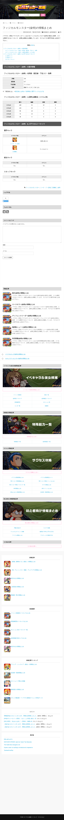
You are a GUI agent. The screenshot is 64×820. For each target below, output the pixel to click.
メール (5, 251)
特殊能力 (46, 32)
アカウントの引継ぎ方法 (46, 535)
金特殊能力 (53, 32)
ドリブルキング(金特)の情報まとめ (13, 354)
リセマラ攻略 (46, 528)
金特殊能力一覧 (47, 441)
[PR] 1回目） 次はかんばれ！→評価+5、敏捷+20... (18, 721)
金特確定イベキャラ (47, 398)
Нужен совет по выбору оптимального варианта (18, 747)
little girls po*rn (8, 739)
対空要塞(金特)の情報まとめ (22, 338)
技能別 (46, 405)
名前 (4, 245)
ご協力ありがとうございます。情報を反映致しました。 (20, 724)
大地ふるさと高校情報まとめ (17, 492)
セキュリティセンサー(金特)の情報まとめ (15, 358)
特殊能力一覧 (17, 441)
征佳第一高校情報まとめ (46, 492)
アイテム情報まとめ (17, 535)
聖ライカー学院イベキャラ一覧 (17, 484)
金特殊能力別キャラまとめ (18, 638)
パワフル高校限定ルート (46, 477)
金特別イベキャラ (17, 398)
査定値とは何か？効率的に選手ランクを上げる (29, 91)
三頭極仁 (14, 151)
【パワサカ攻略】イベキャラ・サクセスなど (34, 817)
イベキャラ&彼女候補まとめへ (32, 389)
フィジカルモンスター (33, 187)
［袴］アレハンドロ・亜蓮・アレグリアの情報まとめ (26, 570)
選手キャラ (8, 56)
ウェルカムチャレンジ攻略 (17, 531)
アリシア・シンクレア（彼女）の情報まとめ (24, 664)
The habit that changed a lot (12, 744)
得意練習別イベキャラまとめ (19, 621)
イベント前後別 (17, 394)
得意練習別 (17, 402)
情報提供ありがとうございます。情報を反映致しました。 (21, 715)
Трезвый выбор (8, 750)
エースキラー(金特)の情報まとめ (23, 304)
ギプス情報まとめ (46, 484)
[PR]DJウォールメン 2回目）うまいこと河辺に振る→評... (20, 718)
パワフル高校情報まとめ (17, 477)
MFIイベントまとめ (46, 488)
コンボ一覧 (17, 405)
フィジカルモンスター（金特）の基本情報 (15, 48)
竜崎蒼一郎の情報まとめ (18, 595)
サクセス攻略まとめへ (32, 472)
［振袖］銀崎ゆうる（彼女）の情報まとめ (23, 561)
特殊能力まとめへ (32, 436)
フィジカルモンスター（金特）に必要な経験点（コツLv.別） (20, 52)
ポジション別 (46, 402)
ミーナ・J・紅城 (14, 143)
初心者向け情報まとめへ (32, 523)
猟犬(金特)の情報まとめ (20, 293)
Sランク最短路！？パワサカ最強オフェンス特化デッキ (27, 698)
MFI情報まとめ (17, 488)
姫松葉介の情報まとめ (17, 689)
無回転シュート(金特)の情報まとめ (24, 327)
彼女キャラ (8, 57)
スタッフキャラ (9, 59)
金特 (59, 187)
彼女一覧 (46, 394)
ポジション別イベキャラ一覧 (19, 629)
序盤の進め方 (17, 528)
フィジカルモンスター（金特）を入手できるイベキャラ (19, 54)
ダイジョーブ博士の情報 (18, 681)
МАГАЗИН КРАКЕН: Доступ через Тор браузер (18, 742)
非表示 (32, 45)
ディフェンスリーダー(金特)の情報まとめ (26, 316)
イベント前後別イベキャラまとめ (20, 613)
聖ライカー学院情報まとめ (17, 481)
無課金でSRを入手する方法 (47, 531)
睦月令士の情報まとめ (17, 578)
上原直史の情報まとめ (17, 586)
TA (60, 32)
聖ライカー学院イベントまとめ (46, 481)
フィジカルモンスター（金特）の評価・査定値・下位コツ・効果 (21, 50)
